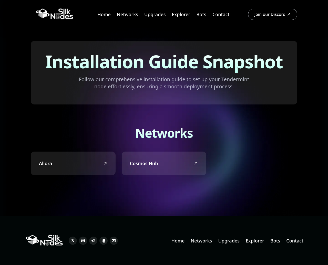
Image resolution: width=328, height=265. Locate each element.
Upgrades (155, 14)
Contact (221, 14)
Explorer (181, 14)
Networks (127, 14)
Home (104, 14)
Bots (201, 14)
